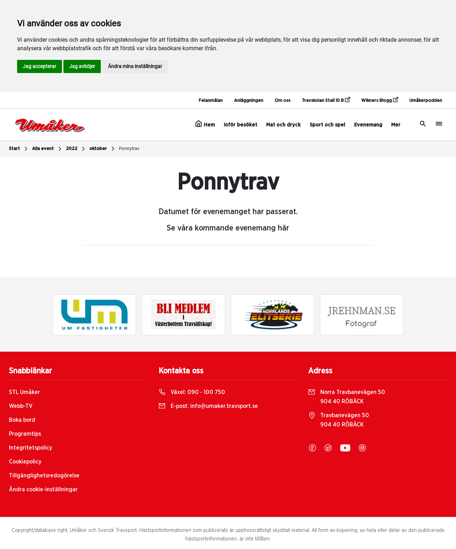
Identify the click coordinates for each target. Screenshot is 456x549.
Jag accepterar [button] (39, 66)
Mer (395, 125)
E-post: (208, 406)
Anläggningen (248, 100)
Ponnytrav (129, 148)
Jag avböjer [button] (82, 66)
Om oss (282, 100)
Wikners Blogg (379, 100)
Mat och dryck (283, 125)
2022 (76, 149)
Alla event (47, 149)
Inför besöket (240, 125)
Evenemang (368, 125)
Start (19, 149)
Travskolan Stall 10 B (326, 100)
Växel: (192, 392)
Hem (205, 124)
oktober (102, 149)
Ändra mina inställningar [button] (135, 66)
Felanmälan (211, 100)
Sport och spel (327, 125)
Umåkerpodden (425, 100)
